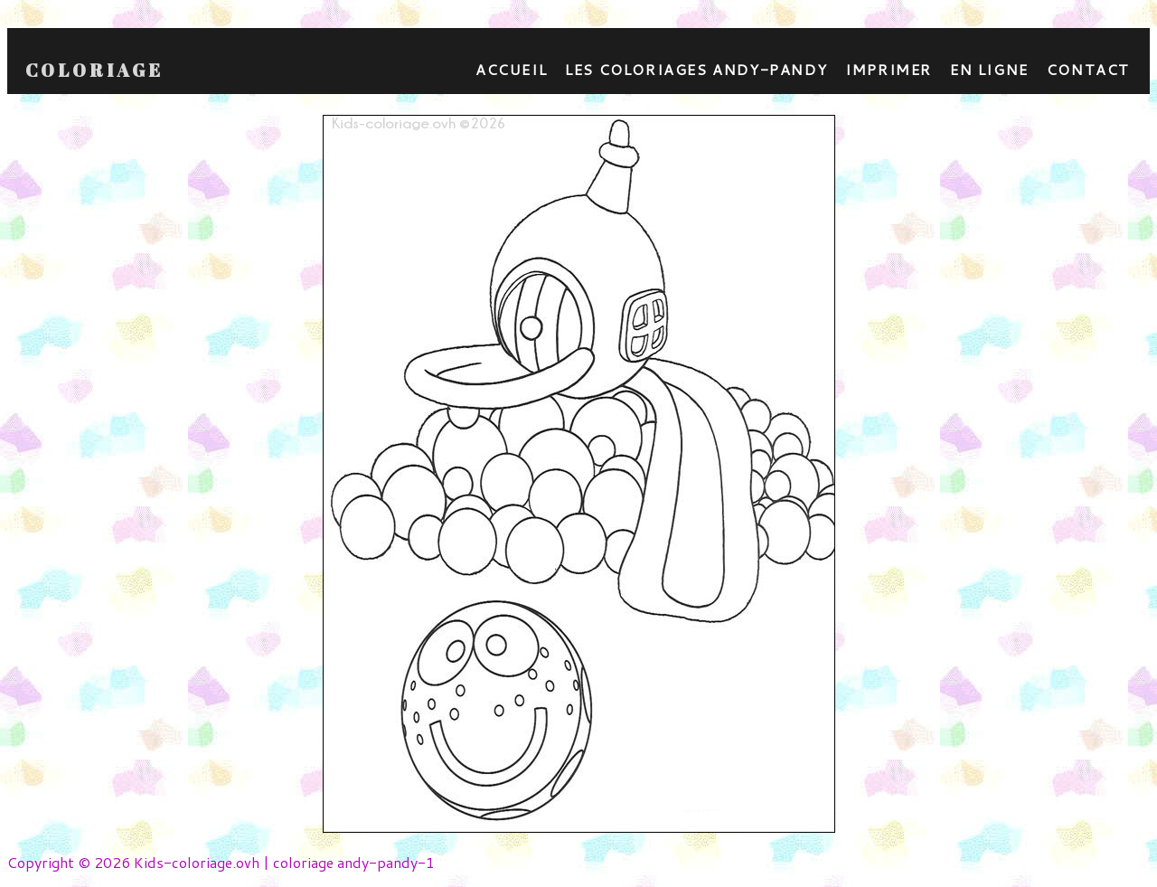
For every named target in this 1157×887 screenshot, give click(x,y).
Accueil (511, 69)
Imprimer (888, 69)
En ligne (989, 69)
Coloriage (94, 70)
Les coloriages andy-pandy (696, 69)
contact (1088, 69)
